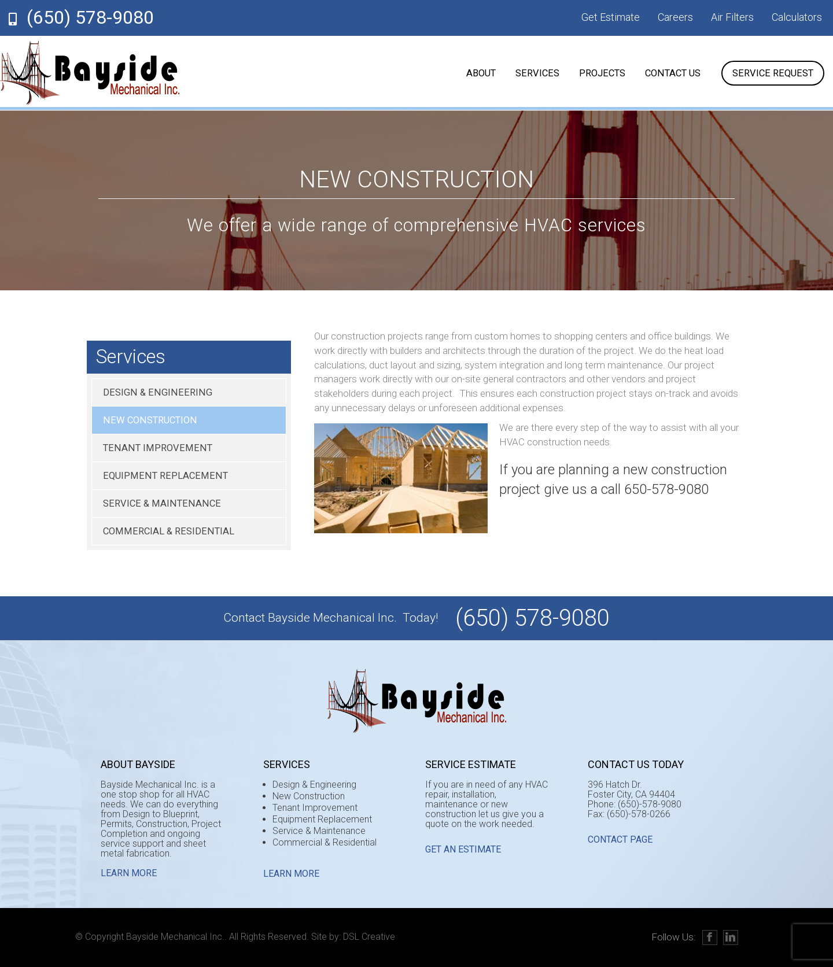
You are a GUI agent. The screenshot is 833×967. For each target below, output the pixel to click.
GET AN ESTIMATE (463, 849)
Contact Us (673, 73)
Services (537, 73)
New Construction (150, 420)
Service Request (772, 73)
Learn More (129, 873)
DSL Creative (369, 936)
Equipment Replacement (165, 475)
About (481, 73)
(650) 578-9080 (90, 17)
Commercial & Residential (168, 531)
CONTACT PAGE (620, 839)
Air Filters (732, 17)
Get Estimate (610, 17)
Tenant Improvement (157, 447)
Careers (675, 17)
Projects (602, 73)
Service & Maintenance (162, 503)
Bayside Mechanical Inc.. (176, 936)
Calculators (797, 17)
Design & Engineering (157, 392)
